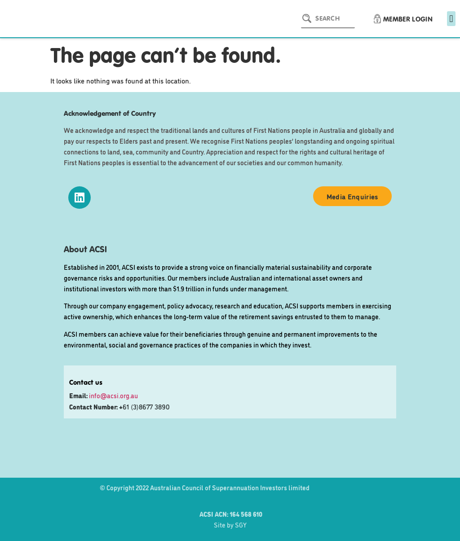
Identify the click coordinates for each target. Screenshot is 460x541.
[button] (451, 18)
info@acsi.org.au (113, 395)
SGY (241, 524)
